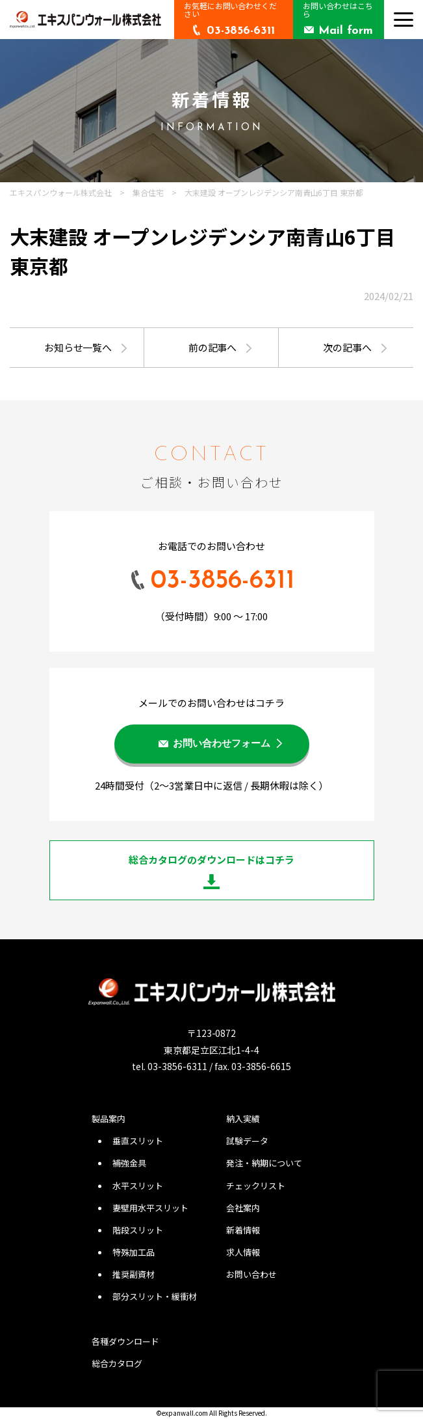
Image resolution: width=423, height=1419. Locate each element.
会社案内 (243, 1208)
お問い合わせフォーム (221, 744)
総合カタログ (117, 1363)
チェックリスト (255, 1185)
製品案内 (108, 1118)
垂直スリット (137, 1141)
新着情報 (243, 1230)
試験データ (247, 1141)
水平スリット (137, 1185)
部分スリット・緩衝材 (154, 1296)
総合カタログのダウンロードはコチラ (211, 859)
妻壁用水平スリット (150, 1208)
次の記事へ (347, 347)
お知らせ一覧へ (78, 347)
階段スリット (137, 1230)
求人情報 (243, 1252)
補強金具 (129, 1163)
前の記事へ (212, 347)
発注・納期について (264, 1163)
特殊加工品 (133, 1252)
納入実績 (243, 1118)
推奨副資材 (133, 1274)
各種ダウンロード (125, 1341)
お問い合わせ (251, 1274)
